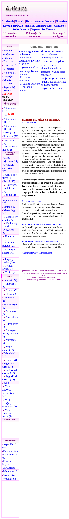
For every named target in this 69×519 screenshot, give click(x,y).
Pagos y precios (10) (8, 261)
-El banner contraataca (25, 79)
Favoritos (61, 21)
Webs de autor (21, 29)
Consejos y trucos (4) (9, 176)
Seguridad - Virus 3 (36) (10, 378)
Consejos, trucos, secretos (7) (10, 333)
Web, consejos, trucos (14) (7, 413)
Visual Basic (10, 474)
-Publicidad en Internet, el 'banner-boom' (53, 83)
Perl (4, 447)
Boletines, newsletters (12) (9, 188)
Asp (5, 444)
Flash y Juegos (6, 462)
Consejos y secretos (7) (10, 218)
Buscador (8, 61)
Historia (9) (12, 293)
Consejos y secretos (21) (9, 244)
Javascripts (9, 467)
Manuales (8, 471)
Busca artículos (35, 21)
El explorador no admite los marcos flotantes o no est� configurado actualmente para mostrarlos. (10, 430)
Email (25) (9, 181)
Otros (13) (9, 132)
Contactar (8, 68)
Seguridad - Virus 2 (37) (10, 371)
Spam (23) (11, 194)
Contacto (59, 25)
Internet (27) (10, 280)
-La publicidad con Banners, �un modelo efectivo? (53, 71)
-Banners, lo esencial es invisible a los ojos (29, 60)
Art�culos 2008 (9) (9, 127)
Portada (19, 21)
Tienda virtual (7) (7, 267)
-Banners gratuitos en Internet (29, 53)
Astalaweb (8, 21)
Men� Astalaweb (7, 82)
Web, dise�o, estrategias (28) (10, 403)
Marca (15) (9, 206)
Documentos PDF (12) (9, 148)
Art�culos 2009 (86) (9, 120)
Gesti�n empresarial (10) (8, 252)
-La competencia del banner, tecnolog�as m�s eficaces (52, 61)
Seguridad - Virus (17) (9, 365)
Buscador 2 (9, 65)
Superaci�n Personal (43, 29)
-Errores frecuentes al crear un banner (52, 53)
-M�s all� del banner (53, 78)
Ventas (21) (11, 272)
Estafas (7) (11, 290)
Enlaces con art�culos (39, 25)
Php (12, 444)
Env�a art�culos (14, 25)
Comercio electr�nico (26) (8, 168)
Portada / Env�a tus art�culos (8, 54)
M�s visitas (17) (8, 348)
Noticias (50, 21)
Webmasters (9, 478)
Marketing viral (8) (9, 225)
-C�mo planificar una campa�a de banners (29, 71)
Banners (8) (12, 359)
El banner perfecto (30, 83)
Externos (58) (10, 136)
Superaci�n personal (9, 89)
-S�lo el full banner (52, 88)
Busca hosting (11, 451)
